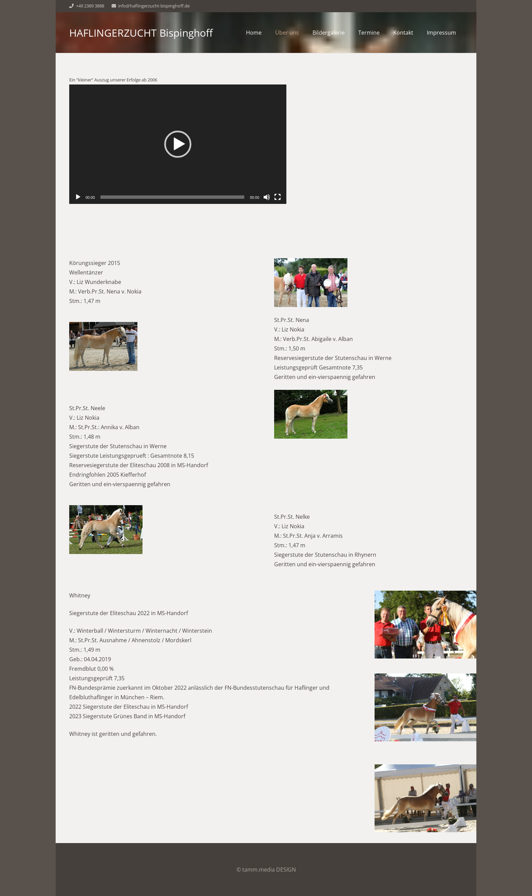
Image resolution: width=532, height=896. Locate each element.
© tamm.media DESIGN (266, 869)
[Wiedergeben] (78, 197)
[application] (177, 144)
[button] (177, 144)
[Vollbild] (277, 197)
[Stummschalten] (266, 197)
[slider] (172, 197)
